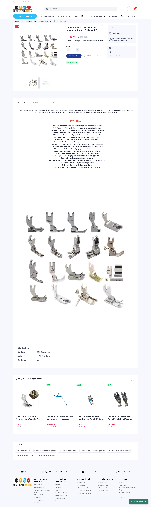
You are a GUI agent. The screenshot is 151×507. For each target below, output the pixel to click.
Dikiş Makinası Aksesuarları (68, 451)
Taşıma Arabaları (60, 498)
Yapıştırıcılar (38, 484)
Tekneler (58, 490)
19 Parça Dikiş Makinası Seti (45, 455)
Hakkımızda (122, 485)
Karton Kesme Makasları (84, 490)
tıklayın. (100, 41)
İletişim (121, 482)
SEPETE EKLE (74, 56)
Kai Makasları (81, 485)
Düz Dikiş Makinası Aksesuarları (119, 451)
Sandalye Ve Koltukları (62, 493)
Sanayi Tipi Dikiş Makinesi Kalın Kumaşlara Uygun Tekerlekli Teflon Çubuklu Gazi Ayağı (90, 418)
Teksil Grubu (38, 503)
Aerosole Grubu (39, 487)
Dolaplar (57, 501)
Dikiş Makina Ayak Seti (23, 451)
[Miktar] (73, 50)
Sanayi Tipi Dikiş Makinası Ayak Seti (93, 451)
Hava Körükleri (102, 482)
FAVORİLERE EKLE (90, 56)
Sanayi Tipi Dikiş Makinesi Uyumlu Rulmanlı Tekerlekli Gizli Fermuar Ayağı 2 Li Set (120, 418)
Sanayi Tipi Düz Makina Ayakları (45, 451)
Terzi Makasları (81, 482)
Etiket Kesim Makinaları (105, 488)
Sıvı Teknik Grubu (39, 500)
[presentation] (131, 380)
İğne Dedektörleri (103, 490)
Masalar (57, 484)
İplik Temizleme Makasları (84, 488)
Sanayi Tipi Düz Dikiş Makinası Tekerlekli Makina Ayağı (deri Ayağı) (28, 418)
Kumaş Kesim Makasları (84, 493)
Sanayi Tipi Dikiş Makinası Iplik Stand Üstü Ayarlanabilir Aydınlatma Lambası (60, 418)
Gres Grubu (37, 497)
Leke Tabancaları (103, 485)
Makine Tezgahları (61, 495)
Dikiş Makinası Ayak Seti (24, 455)
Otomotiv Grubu (39, 495)
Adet (68, 46)
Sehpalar (58, 487)
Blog (120, 497)
